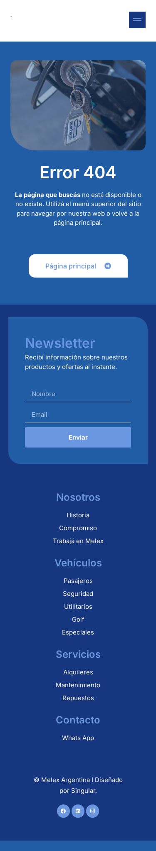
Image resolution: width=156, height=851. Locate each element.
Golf (78, 619)
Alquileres (78, 672)
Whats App (78, 738)
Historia (78, 515)
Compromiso (78, 528)
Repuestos (78, 698)
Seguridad (78, 594)
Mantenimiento (78, 685)
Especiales (78, 632)
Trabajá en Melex (78, 541)
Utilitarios (78, 606)
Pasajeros (78, 581)
